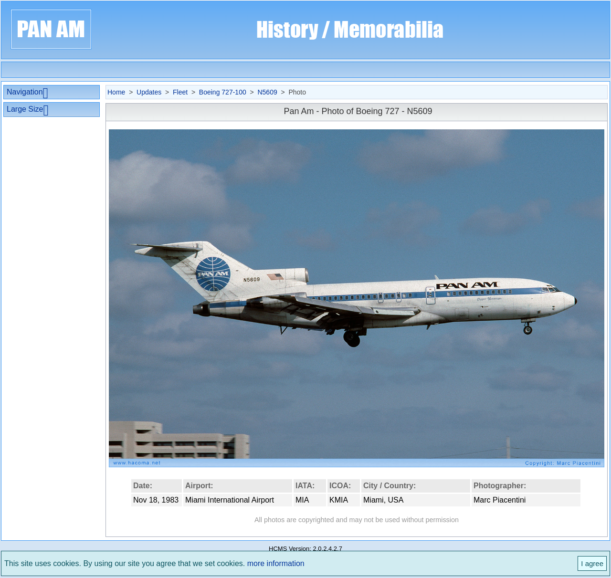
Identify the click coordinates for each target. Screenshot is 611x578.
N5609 (267, 92)
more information (276, 563)
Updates (149, 92)
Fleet (180, 92)
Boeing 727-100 (222, 92)
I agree (592, 563)
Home (116, 92)
